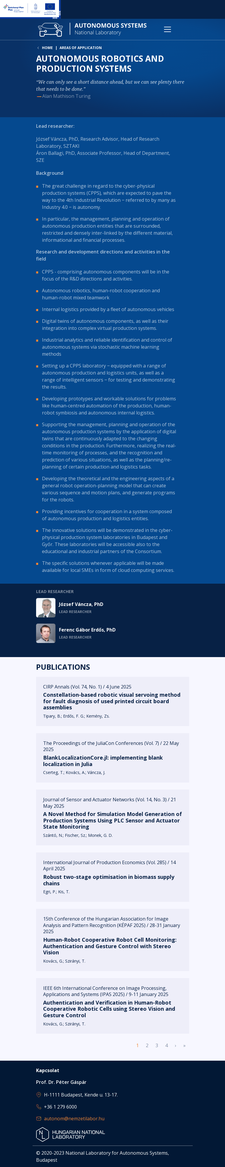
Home (47, 48)
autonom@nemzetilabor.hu (74, 1118)
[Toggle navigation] (167, 29)
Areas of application (81, 47)
